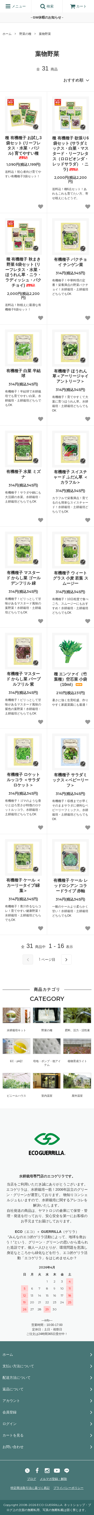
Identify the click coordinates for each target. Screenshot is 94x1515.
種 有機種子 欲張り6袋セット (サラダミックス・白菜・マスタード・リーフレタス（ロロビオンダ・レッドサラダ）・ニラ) (70, 154)
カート (78, 6)
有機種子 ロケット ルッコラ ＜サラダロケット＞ (23, 779)
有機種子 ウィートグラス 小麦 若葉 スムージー (70, 578)
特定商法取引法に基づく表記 (30, 1488)
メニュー (15, 6)
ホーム (7, 34)
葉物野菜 (45, 34)
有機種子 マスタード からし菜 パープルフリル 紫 (23, 679)
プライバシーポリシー (68, 1488)
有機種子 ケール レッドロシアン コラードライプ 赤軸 (70, 885)
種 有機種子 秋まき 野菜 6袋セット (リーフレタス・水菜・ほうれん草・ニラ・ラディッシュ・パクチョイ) (23, 272)
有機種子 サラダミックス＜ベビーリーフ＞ (70, 780)
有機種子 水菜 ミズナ (23, 474)
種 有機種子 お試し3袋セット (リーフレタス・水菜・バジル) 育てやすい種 (23, 147)
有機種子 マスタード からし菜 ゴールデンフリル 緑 (23, 578)
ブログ (31, 1479)
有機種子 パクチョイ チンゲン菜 (70, 262)
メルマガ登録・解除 (53, 1479)
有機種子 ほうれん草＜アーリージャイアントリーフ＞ (70, 376)
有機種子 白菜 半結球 (23, 373)
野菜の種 (25, 34)
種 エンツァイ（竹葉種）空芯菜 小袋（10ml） (70, 679)
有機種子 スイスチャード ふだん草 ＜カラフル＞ (70, 477)
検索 (47, 6)
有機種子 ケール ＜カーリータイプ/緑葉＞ (23, 885)
